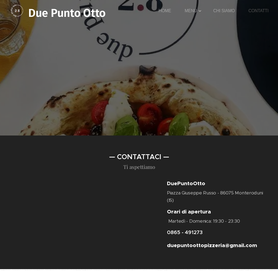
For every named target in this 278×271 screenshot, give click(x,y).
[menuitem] (175, 11)
